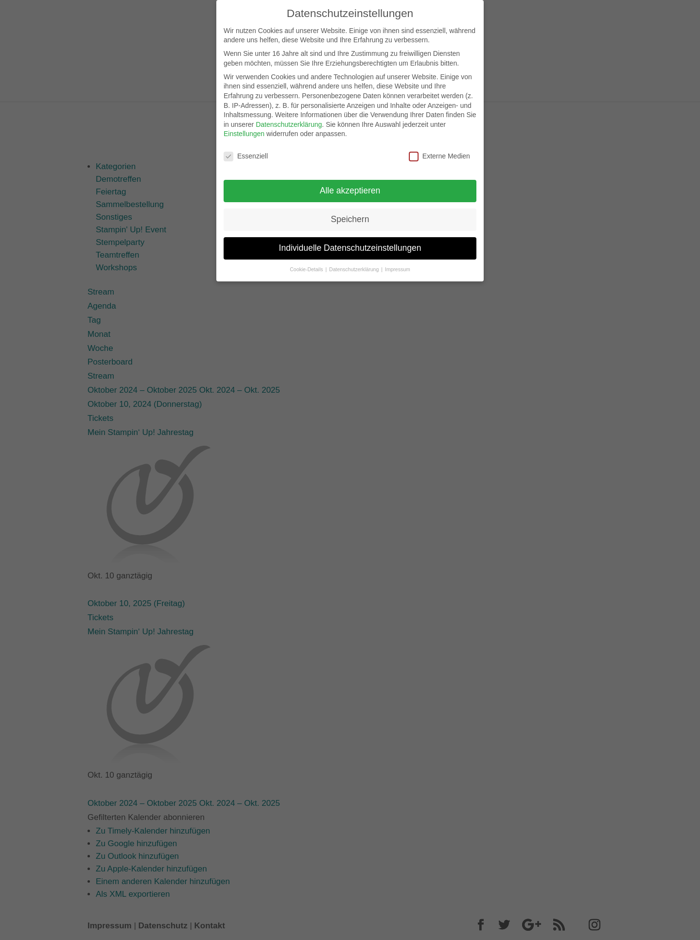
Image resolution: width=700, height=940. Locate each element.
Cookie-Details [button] (307, 263)
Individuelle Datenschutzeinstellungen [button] (350, 242)
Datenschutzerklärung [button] (354, 263)
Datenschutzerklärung (289, 118)
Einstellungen (244, 128)
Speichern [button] (350, 213)
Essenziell (246, 151)
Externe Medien (439, 151)
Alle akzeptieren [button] (350, 185)
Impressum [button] (397, 263)
